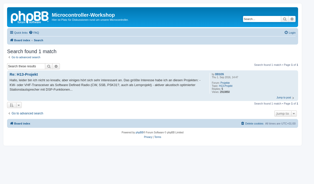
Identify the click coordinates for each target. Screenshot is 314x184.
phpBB (139, 132)
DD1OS (219, 74)
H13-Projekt (225, 86)
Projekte (225, 82)
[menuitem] (34, 33)
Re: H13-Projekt (24, 74)
